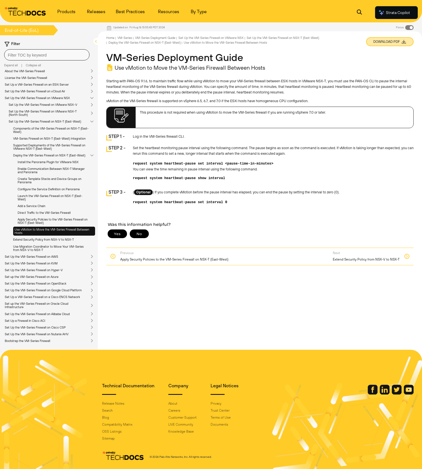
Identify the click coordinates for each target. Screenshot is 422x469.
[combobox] (46, 54)
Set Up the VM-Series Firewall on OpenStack (35, 283)
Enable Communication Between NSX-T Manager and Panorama (51, 170)
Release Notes (113, 403)
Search (107, 410)
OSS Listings (112, 431)
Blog (105, 417)
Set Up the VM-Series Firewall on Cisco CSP (35, 327)
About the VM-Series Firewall (25, 71)
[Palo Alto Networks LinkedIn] (385, 393)
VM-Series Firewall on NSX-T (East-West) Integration (49, 138)
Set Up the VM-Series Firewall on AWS (31, 256)
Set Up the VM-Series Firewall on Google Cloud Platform (43, 290)
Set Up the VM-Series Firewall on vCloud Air (35, 91)
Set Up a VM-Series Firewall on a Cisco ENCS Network (42, 297)
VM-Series (124, 37)
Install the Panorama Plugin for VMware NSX (48, 162)
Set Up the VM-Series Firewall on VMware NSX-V (43, 104)
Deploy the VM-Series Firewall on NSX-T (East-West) (49, 155)
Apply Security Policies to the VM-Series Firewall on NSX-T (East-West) (53, 221)
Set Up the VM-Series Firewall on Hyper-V (34, 270)
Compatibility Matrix (117, 424)
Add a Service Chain (31, 206)
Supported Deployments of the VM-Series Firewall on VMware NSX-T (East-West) (49, 147)
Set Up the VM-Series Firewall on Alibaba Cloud (37, 314)
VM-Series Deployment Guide (155, 37)
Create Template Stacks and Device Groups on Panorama (49, 180)
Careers (174, 410)
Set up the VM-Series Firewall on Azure (31, 276)
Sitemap (108, 438)
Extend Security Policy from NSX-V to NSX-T (43, 239)
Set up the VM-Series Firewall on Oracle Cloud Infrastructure (36, 305)
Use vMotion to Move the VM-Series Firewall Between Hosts (52, 231)
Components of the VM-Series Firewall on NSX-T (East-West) (51, 130)
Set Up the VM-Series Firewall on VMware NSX (37, 98)
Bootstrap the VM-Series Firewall (27, 341)
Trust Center (220, 410)
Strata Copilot (394, 12)
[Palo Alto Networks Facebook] (373, 393)
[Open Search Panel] (359, 13)
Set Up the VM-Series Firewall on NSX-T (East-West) (45, 121)
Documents (219, 424)
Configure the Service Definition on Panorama (49, 189)
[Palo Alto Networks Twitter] (397, 393)
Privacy (216, 403)
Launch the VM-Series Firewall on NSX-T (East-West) (50, 197)
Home (110, 37)
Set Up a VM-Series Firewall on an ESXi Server (37, 84)
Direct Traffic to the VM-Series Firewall (44, 212)
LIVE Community (180, 424)
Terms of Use (221, 417)
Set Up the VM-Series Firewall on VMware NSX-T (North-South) (43, 113)
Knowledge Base (181, 431)
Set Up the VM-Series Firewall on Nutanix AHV (37, 334)
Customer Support (182, 417)
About (172, 403)
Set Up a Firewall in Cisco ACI (25, 320)
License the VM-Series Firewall (26, 77)
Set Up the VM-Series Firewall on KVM (31, 263)
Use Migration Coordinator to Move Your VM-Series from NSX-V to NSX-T (48, 248)
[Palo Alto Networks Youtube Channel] (409, 393)
